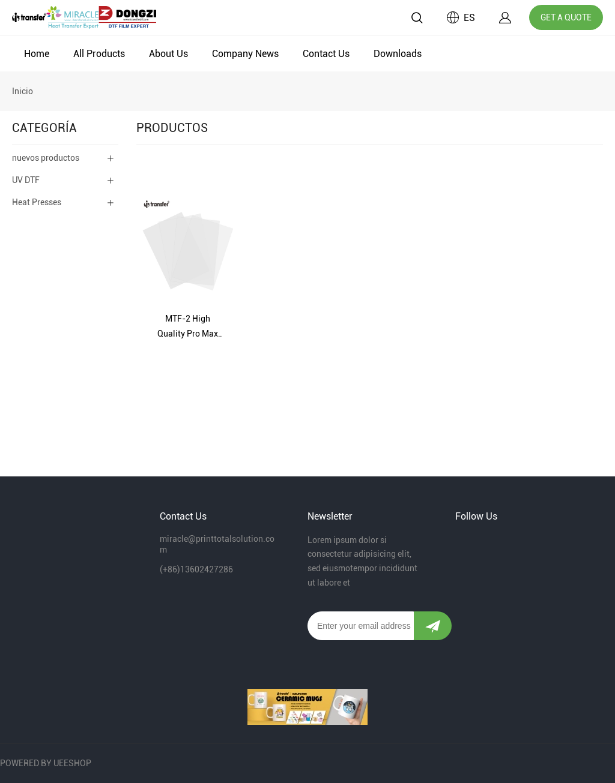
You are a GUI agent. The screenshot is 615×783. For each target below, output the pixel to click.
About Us (168, 53)
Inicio (22, 91)
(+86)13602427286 (196, 569)
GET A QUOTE (566, 17)
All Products (99, 53)
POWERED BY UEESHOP (45, 763)
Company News (245, 53)
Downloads (398, 53)
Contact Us (326, 53)
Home (36, 53)
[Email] (361, 625)
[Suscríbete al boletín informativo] (433, 625)
